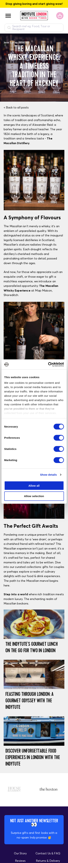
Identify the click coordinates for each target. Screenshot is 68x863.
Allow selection (34, 496)
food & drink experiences (43, 576)
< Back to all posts (16, 107)
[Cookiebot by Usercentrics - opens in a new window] (48, 364)
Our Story (20, 853)
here (7, 585)
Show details (48, 474)
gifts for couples (53, 567)
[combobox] (34, 28)
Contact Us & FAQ (48, 853)
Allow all (34, 485)
